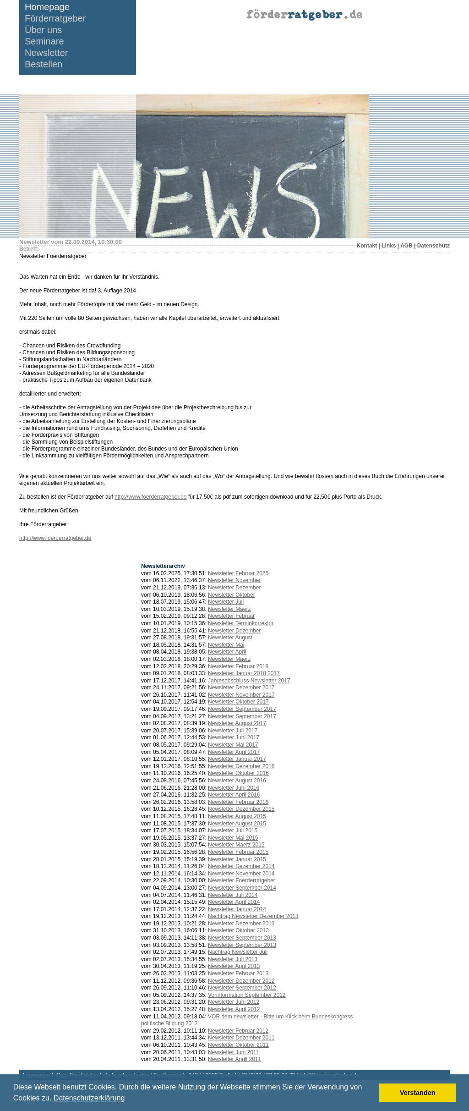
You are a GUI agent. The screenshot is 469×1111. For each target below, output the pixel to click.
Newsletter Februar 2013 (238, 973)
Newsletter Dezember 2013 (241, 923)
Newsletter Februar (231, 616)
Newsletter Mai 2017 (233, 745)
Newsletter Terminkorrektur (240, 623)
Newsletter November (234, 580)
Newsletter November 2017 (241, 695)
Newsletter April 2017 (234, 752)
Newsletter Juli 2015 (232, 830)
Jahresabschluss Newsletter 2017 (249, 680)
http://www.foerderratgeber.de (150, 497)
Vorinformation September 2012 (246, 995)
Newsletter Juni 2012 (233, 1002)
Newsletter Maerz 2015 (236, 845)
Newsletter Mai (226, 645)
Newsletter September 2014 (242, 888)
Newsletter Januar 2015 (237, 859)
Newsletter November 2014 (241, 873)
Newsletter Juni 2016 (233, 788)
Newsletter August (230, 637)
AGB (406, 245)
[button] (128, 1099)
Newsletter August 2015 (237, 816)
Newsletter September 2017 (242, 709)
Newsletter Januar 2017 (237, 759)
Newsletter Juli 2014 (232, 895)
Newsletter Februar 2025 (238, 573)
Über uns (43, 30)
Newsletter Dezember (234, 587)
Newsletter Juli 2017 (232, 730)
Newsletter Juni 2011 (233, 1052)
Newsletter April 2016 (234, 795)
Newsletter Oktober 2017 (238, 701)
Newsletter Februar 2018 (238, 666)
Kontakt (367, 245)
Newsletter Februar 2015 (238, 852)
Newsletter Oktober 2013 (238, 930)
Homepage (47, 7)
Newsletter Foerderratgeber (241, 880)
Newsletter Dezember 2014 (241, 866)
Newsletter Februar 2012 (238, 1031)
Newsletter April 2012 (234, 1009)
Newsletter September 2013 (242, 938)
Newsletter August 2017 (237, 723)
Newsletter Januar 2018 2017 (244, 673)
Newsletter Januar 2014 (237, 909)
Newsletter (46, 53)
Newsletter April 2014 (234, 902)
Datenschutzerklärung (89, 1098)
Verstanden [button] (418, 1092)
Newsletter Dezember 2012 (241, 981)
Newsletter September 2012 (242, 987)
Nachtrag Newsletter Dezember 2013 (253, 916)
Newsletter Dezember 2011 (241, 1037)
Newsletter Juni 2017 (233, 737)
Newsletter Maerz (229, 609)
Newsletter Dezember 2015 (241, 809)
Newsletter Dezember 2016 (241, 766)
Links (389, 245)
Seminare (44, 41)
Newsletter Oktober (231, 595)
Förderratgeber (55, 18)
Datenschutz (433, 245)
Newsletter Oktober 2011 (238, 1045)
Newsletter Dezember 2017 (241, 687)
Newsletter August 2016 (237, 780)
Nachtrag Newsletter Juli (237, 952)
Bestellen (43, 64)
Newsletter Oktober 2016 (238, 773)
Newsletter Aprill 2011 (234, 1059)
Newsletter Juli (226, 602)
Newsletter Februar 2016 (238, 802)
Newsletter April (227, 652)
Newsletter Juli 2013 (232, 959)
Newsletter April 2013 (234, 966)
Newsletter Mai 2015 (233, 838)
